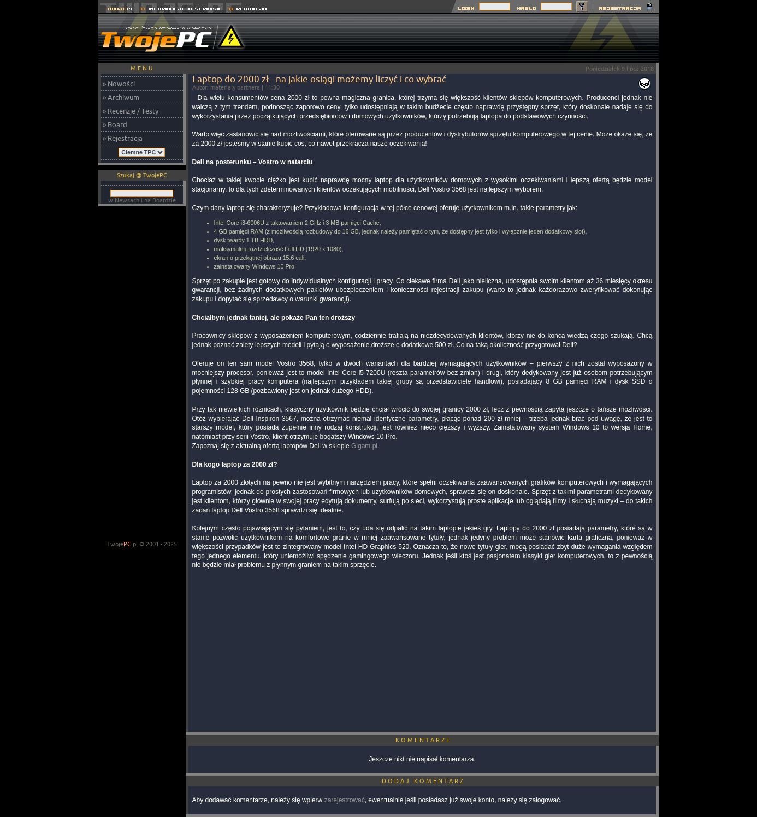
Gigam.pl (364, 446)
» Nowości (119, 83)
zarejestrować (344, 800)
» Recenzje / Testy (130, 111)
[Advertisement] (460, 38)
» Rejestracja (123, 138)
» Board (115, 124)
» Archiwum (121, 97)
